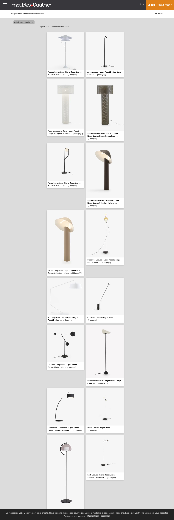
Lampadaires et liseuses (34, 14)
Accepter (105, 516)
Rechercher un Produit (160, 5)
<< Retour (159, 13)
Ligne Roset (17, 14)
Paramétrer (93, 516)
